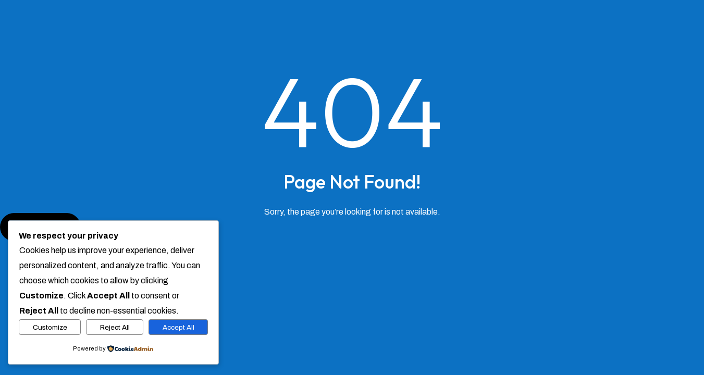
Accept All (178, 327)
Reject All (115, 327)
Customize (50, 327)
